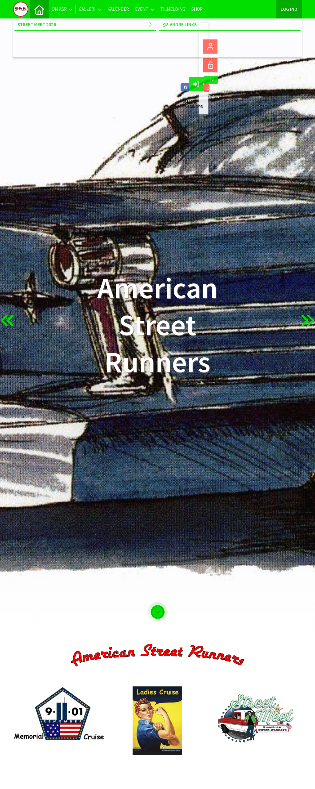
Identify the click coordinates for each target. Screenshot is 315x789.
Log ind (289, 9)
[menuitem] (39, 9)
